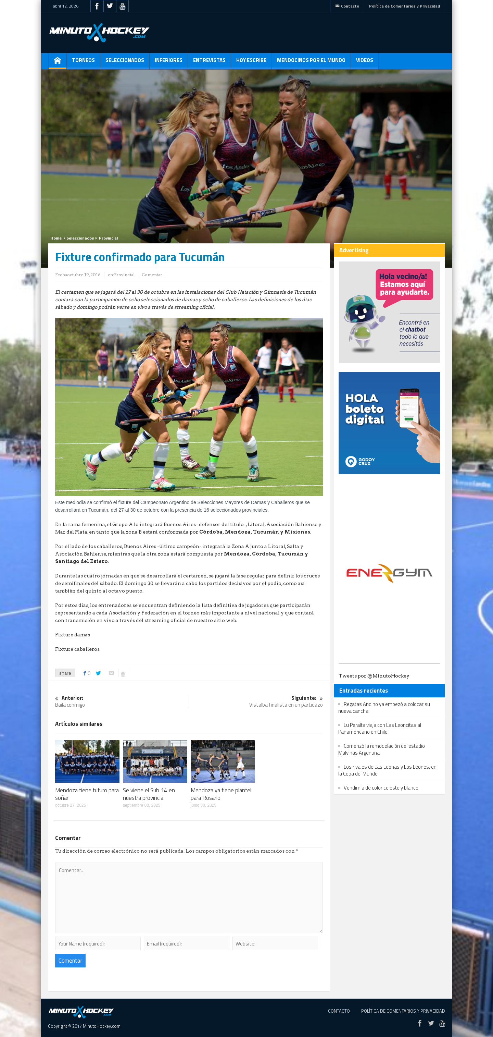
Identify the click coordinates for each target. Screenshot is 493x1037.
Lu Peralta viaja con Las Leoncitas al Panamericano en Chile (379, 728)
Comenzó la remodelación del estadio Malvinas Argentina (381, 749)
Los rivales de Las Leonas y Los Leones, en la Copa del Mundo (387, 770)
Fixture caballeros (77, 649)
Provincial (108, 238)
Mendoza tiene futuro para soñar (87, 794)
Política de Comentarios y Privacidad (404, 6)
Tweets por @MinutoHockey (374, 676)
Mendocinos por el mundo (311, 62)
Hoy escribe (251, 62)
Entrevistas (209, 62)
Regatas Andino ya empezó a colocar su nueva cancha (384, 707)
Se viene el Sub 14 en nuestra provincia (149, 794)
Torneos (83, 62)
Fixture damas (72, 634)
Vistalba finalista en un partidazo (256, 702)
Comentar (152, 274)
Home (56, 238)
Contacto (347, 6)
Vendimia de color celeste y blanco (381, 788)
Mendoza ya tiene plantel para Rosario (221, 794)
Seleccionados (124, 62)
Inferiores (169, 62)
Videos (364, 62)
